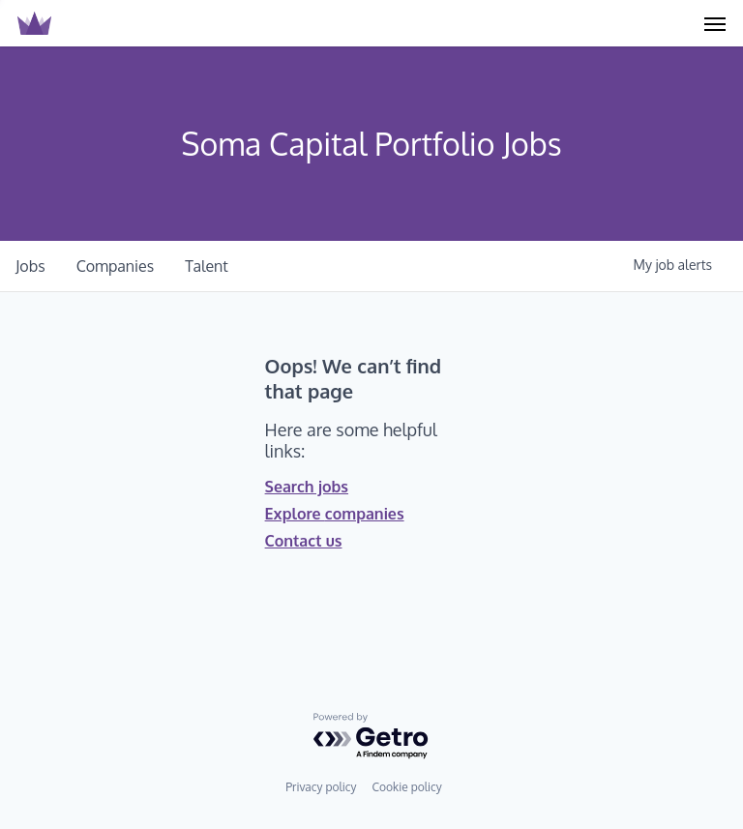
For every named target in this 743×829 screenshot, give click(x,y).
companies (115, 266)
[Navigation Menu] (715, 23)
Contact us (303, 540)
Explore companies (334, 513)
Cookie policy (406, 787)
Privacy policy (320, 787)
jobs (30, 266)
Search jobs (306, 486)
